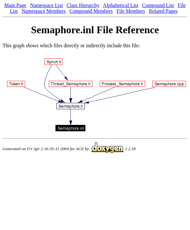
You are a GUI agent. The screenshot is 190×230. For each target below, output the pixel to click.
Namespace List (46, 5)
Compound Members (91, 11)
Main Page (15, 5)
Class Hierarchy (83, 5)
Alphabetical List (120, 5)
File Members (131, 11)
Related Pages (163, 11)
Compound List (158, 5)
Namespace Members (44, 11)
